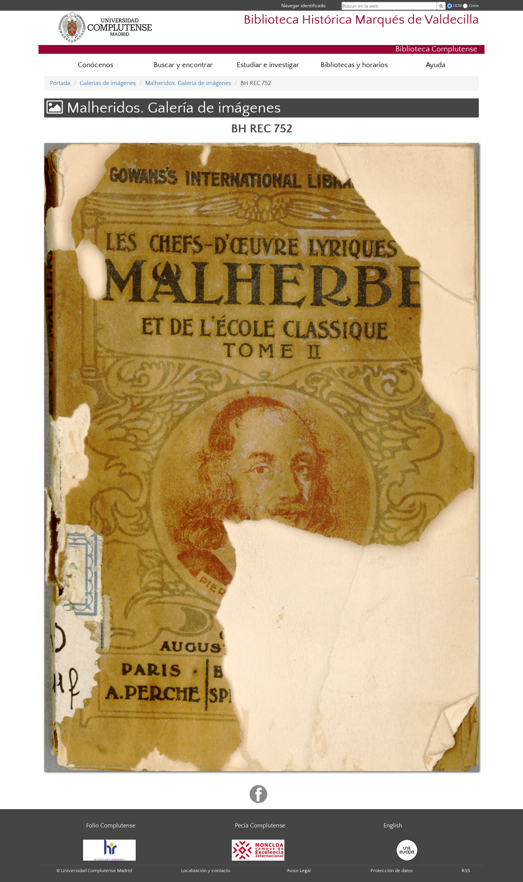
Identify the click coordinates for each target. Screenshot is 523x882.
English (392, 825)
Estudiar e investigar (268, 65)
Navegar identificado (303, 5)
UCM (457, 5)
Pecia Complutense (260, 825)
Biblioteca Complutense (436, 49)
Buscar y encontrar (183, 65)
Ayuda (435, 65)
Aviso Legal (299, 870)
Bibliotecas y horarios (354, 65)
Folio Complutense (110, 825)
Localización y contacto (205, 870)
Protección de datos (392, 870)
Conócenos (95, 65)
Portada (60, 83)
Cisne (474, 5)
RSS (466, 870)
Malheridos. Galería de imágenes (188, 83)
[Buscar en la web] (441, 6)
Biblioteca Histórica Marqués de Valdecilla (361, 20)
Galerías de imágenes (108, 83)
